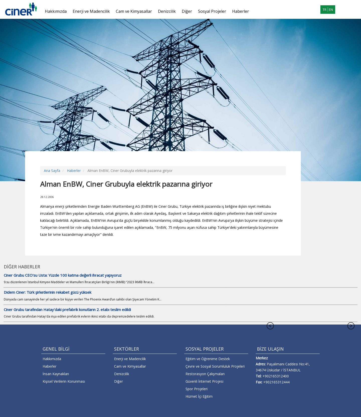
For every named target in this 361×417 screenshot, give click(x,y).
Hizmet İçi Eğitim (199, 396)
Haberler (240, 11)
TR (324, 9)
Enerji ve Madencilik (91, 11)
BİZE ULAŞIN (270, 349)
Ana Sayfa (52, 170)
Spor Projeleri (197, 388)
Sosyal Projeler (212, 11)
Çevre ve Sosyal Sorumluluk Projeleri (215, 366)
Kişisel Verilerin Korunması (64, 381)
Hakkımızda (56, 11)
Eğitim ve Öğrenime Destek (208, 358)
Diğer (187, 11)
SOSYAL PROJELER (205, 349)
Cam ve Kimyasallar (134, 11)
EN (331, 9)
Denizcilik (167, 11)
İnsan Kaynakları (56, 373)
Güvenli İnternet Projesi (204, 381)
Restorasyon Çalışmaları (205, 373)
